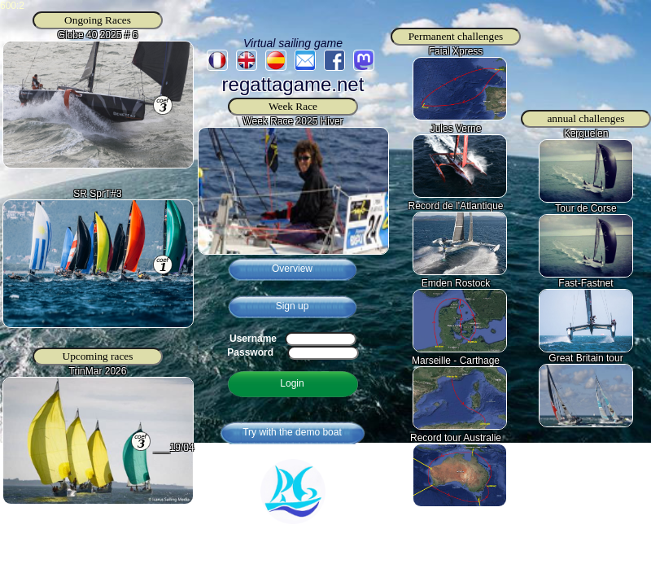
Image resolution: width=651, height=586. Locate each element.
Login (292, 383)
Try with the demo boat (292, 432)
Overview (292, 268)
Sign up (292, 306)
